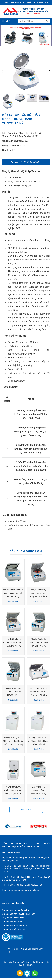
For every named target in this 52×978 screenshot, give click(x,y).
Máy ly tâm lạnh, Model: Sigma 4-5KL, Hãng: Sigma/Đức (13, 790)
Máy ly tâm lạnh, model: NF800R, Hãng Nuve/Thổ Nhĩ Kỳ (13, 642)
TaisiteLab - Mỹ (17, 145)
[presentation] (5, 35)
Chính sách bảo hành (12, 921)
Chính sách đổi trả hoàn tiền (15, 925)
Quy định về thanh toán (13, 918)
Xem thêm (26, 809)
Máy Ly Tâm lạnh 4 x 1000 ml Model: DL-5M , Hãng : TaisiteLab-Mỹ (13, 740)
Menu (7, 21)
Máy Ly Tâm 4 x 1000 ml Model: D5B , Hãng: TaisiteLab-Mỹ (39, 740)
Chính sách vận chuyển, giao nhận (18, 914)
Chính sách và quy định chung (16, 910)
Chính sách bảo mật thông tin (16, 929)
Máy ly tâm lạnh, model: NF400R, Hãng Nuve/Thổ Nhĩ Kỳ (39, 642)
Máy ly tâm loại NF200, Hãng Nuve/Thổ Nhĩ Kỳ (38, 790)
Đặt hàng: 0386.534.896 (26, 162)
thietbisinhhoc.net (36, 962)
